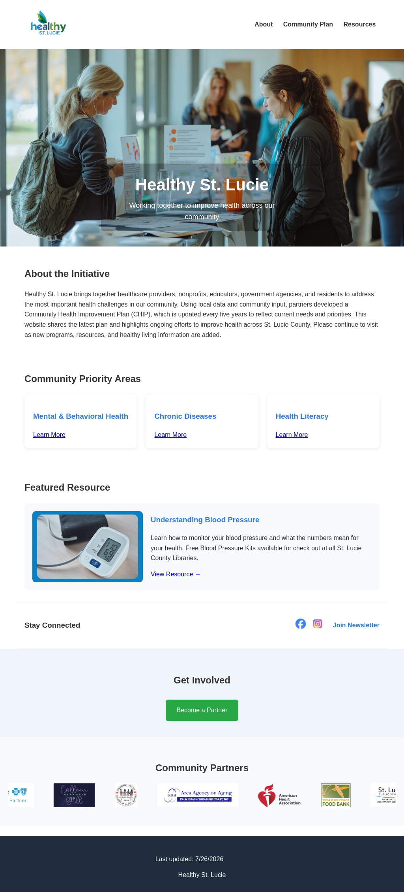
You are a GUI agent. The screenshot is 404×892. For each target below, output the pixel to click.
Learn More (49, 434)
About (263, 24)
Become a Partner (202, 710)
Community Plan (308, 24)
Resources (360, 24)
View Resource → (176, 574)
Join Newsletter (356, 625)
